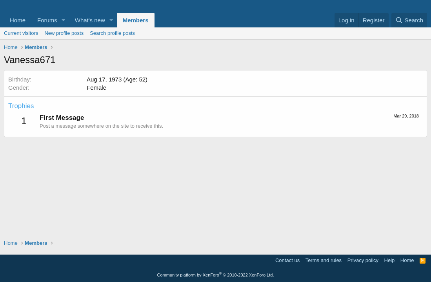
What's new (90, 20)
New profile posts (64, 33)
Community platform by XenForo (215, 275)
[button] (63, 20)
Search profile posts (112, 33)
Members (136, 20)
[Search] (409, 20)
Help (389, 260)
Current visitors (21, 33)
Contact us (287, 260)
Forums (47, 20)
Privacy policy (362, 260)
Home (17, 20)
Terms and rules (324, 260)
